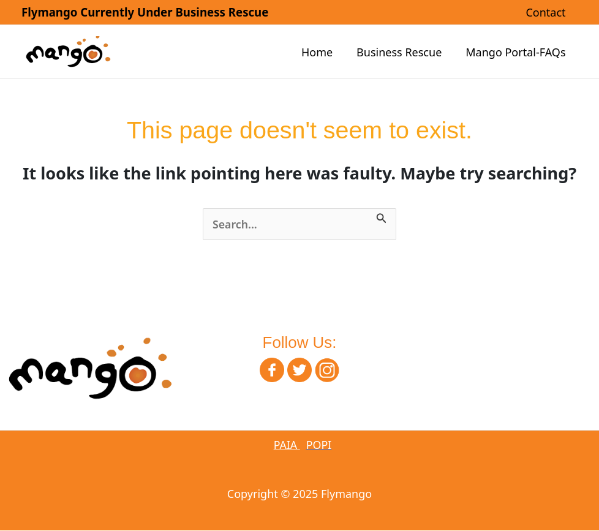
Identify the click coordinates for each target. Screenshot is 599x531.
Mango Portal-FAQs (517, 52)
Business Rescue (402, 52)
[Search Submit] (382, 216)
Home (321, 52)
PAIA (286, 445)
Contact (547, 12)
